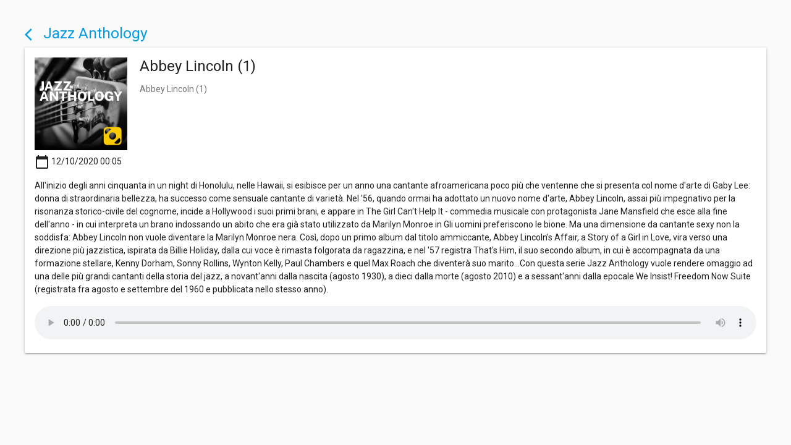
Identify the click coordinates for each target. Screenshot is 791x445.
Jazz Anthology (86, 33)
